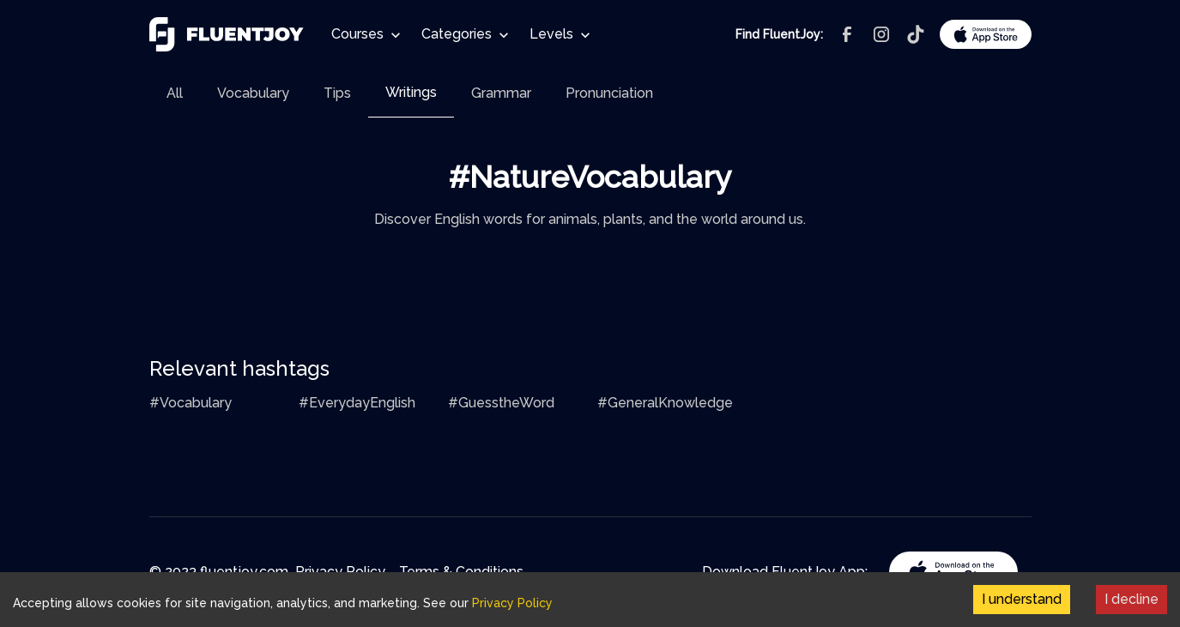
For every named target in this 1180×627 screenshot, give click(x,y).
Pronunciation (609, 93)
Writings (411, 92)
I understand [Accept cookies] (1022, 599)
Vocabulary (253, 93)
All (174, 93)
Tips (337, 93)
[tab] (174, 93)
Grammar (501, 93)
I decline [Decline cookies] (1131, 599)
